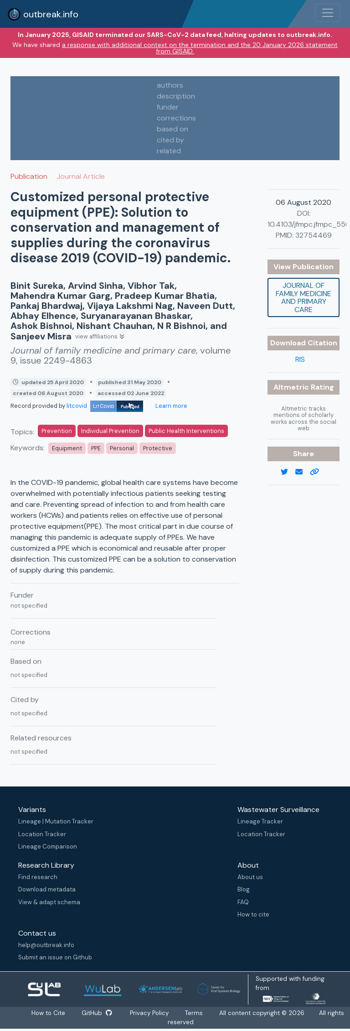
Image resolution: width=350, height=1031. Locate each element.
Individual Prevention (110, 431)
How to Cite (49, 1013)
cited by (170, 140)
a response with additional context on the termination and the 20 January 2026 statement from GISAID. (200, 48)
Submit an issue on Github (55, 957)
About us (250, 877)
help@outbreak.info (46, 945)
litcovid (105, 406)
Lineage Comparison (47, 846)
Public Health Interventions (186, 431)
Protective (157, 448)
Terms (194, 1013)
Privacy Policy (150, 1013)
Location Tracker (42, 834)
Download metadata (47, 889)
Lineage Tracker (260, 821)
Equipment (67, 448)
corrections (176, 118)
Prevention (56, 431)
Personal (122, 448)
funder (168, 107)
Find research (37, 877)
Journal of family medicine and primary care (303, 297)
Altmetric (292, 387)
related (169, 151)
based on (172, 129)
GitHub (96, 1013)
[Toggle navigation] (327, 13)
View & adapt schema (49, 902)
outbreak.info (42, 14)
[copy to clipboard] (318, 472)
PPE (96, 448)
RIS (300, 359)
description (176, 96)
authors (170, 85)
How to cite (253, 914)
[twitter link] (288, 472)
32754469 (313, 235)
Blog (243, 889)
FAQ (243, 902)
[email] (302, 472)
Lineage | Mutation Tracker (55, 821)
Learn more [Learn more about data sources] (170, 406)
